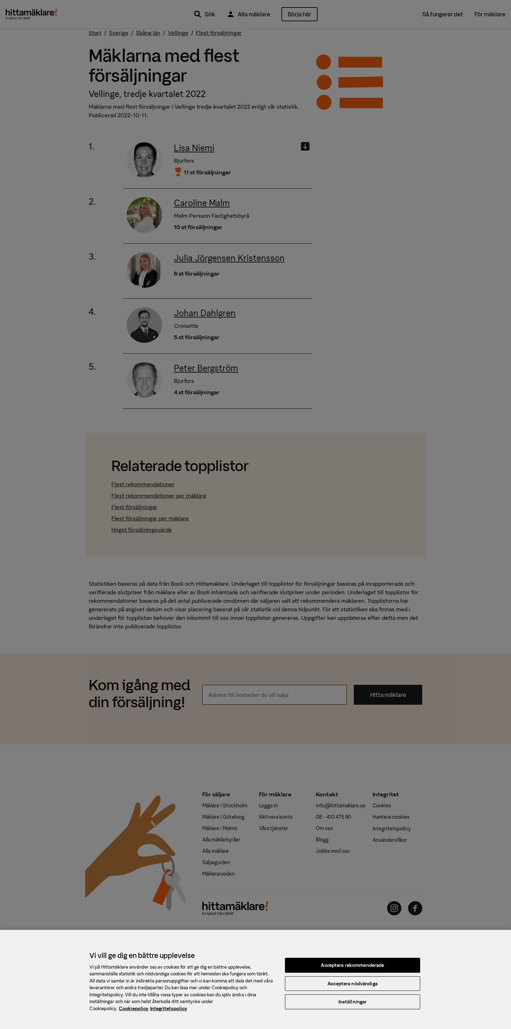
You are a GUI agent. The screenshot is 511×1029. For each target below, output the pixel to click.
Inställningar (353, 1006)
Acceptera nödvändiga (353, 988)
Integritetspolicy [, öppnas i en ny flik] (168, 1013)
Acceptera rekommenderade (352, 969)
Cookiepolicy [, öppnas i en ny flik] (133, 1013)
